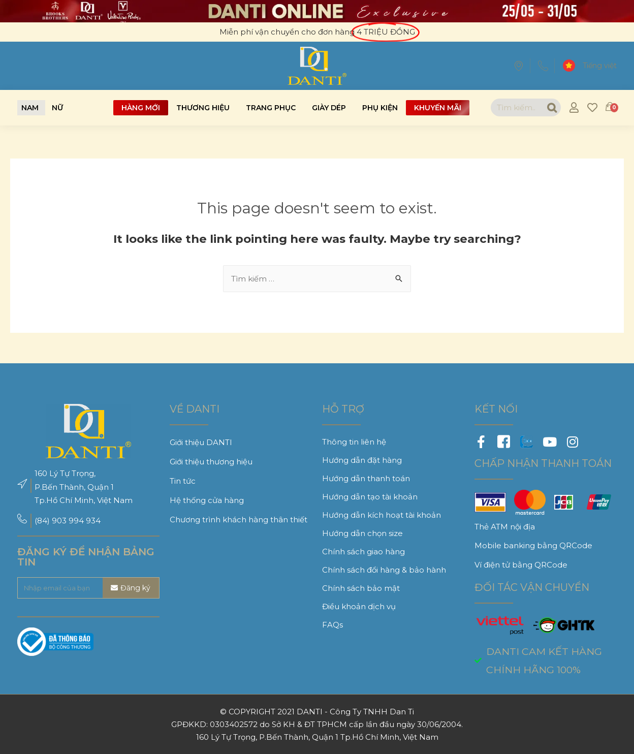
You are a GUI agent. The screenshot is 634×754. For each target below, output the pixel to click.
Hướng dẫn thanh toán (366, 478)
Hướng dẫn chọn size (362, 533)
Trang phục (271, 107)
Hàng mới (140, 107)
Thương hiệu (203, 107)
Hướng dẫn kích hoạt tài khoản (381, 515)
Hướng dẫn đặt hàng (362, 460)
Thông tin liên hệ (354, 442)
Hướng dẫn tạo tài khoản (370, 496)
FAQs (332, 625)
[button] (30, 107)
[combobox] (517, 107)
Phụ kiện (380, 107)
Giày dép (329, 107)
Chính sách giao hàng (363, 551)
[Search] (552, 107)
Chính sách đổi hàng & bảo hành (384, 570)
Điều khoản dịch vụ (359, 606)
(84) (43, 520)
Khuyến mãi (437, 107)
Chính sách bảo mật (361, 588)
